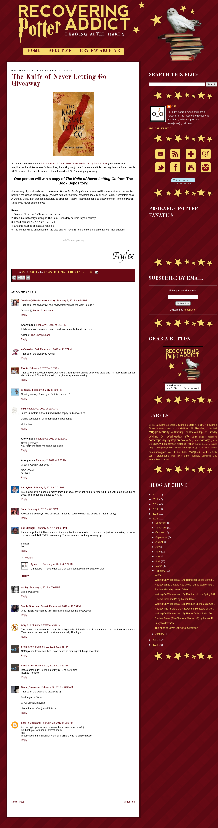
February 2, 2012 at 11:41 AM (42, 408)
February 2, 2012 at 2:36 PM (51, 460)
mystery (182, 448)
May (158, 557)
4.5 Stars (210, 426)
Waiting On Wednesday (165, 437)
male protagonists (164, 449)
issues (214, 445)
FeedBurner (190, 309)
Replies (29, 557)
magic (152, 448)
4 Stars (199, 426)
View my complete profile (160, 129)
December (161, 524)
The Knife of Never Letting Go (80, 272)
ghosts (214, 441)
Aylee (24, 272)
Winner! (159, 576)
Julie (23, 509)
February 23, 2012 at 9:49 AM (57, 722)
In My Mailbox (180, 429)
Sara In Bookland (31, 722)
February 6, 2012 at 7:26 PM (45, 625)
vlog (215, 457)
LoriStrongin (28, 528)
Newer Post (17, 801)
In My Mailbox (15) (165, 624)
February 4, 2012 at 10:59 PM (65, 606)
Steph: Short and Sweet (34, 606)
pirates (214, 449)
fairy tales (194, 441)
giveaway (48, 272)
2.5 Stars (170, 426)
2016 (156, 500)
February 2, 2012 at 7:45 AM (47, 389)
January (160, 635)
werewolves (154, 460)
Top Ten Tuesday (208, 433)
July (157, 548)
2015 (156, 505)
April (158, 562)
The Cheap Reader (41, 335)
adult (194, 438)
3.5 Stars (189, 426)
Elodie (24, 368)
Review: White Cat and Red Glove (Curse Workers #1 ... (185, 586)
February (160, 572)
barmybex (26, 487)
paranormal (204, 448)
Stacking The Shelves (186, 433)
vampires (206, 457)
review (211, 453)
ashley (24, 587)
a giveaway (73, 240)
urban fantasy (192, 457)
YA (186, 437)
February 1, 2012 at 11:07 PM (56, 349)
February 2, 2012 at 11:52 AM (51, 438)
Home (33, 51)
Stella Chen (27, 646)
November (161, 528)
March (159, 567)
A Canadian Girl (30, 349)
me (176, 448)
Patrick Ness (59, 272)
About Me (60, 51)
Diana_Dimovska (30, 687)
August (159, 543)
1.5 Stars (153, 426)
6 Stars (160, 430)
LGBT (209, 430)
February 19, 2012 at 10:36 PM (51, 665)
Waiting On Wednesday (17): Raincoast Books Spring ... (184, 581)
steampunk (163, 457)
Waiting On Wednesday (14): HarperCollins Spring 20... (184, 614)
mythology (192, 449)
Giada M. (26, 389)
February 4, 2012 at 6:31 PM (52, 528)
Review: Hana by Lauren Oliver (171, 590)
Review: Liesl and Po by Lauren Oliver (175, 600)
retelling (201, 453)
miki (23, 408)
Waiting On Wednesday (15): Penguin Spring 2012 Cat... (185, 605)
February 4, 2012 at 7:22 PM (58, 564)
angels (202, 438)
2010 (156, 646)
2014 (156, 510)
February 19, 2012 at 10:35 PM (51, 646)
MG (215, 429)
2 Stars (161, 426)
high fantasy (169, 445)
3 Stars (180, 426)
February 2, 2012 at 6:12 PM (43, 509)
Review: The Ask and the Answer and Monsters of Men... (185, 610)
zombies (165, 460)
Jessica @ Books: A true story (38, 300)
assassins (212, 438)
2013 (156, 515)
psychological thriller (177, 453)
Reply (24, 315)
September (161, 538)
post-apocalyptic (157, 453)
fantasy (205, 441)
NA (171, 433)
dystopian (173, 441)
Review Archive (100, 51)
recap (192, 453)
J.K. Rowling (197, 429)
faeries (184, 441)
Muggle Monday (159, 433)
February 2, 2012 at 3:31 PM (49, 487)
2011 (156, 641)
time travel (176, 457)
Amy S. (25, 625)
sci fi (152, 457)
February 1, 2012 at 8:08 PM (51, 325)
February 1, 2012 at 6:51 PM (72, 300)
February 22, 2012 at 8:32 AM (57, 687)
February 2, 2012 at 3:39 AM (44, 368)
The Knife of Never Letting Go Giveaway (176, 629)
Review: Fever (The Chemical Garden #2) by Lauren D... (185, 619)
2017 (156, 495)
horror (198, 445)
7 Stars (168, 430)
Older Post (129, 801)
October (160, 533)
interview (206, 445)
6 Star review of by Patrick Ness (74, 163)
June (158, 552)
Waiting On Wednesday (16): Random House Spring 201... (186, 595)
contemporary (157, 441)
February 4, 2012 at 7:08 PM (45, 587)
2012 (156, 519)
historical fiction (185, 445)
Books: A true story (43, 310)
